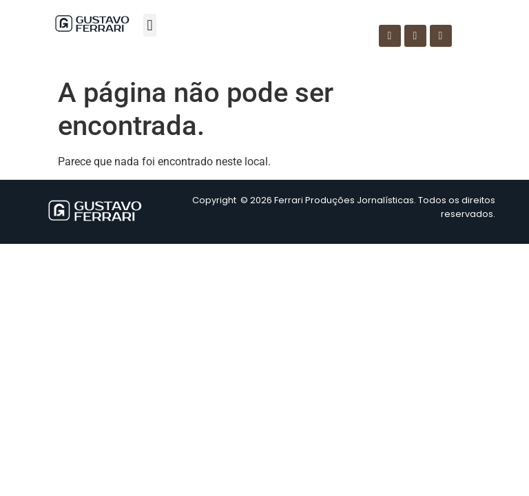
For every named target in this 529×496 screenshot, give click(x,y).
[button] (149, 25)
